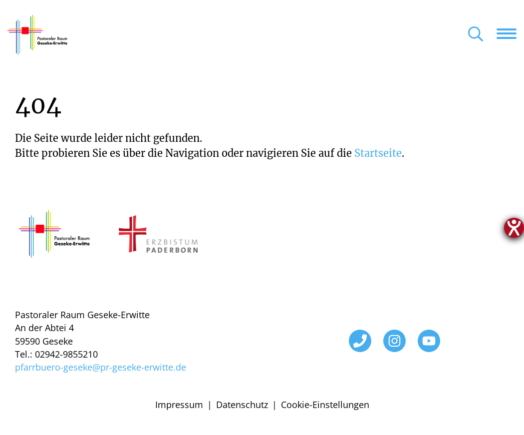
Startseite (378, 153)
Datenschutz (242, 405)
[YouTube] (429, 341)
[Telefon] (360, 341)
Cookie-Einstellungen (325, 405)
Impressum (179, 405)
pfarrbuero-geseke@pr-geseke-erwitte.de (100, 367)
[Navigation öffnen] (510, 33)
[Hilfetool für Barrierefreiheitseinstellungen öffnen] (514, 228)
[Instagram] (394, 341)
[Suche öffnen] (475, 34)
